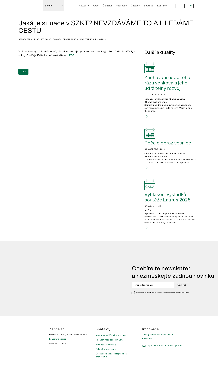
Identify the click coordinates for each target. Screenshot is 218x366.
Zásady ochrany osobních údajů (157, 335)
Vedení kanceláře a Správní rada (111, 335)
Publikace (121, 5)
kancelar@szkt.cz (57, 339)
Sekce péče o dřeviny (106, 345)
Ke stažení (147, 339)
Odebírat (181, 285)
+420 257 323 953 (58, 343)
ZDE (71, 55)
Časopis (135, 5)
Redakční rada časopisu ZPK (109, 340)
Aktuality (84, 5)
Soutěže (148, 5)
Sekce (48, 5)
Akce (96, 5)
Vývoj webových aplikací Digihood (162, 346)
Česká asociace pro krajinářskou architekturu (111, 355)
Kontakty (162, 5)
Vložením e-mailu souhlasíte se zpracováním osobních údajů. (163, 293)
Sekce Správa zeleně (106, 349)
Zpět (23, 71)
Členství (107, 5)
